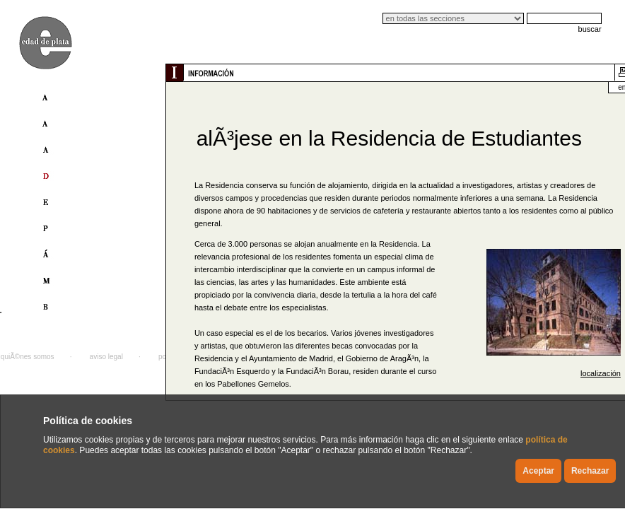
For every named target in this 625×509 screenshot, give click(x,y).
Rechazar (590, 471)
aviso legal (106, 357)
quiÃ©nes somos (27, 357)
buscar (590, 29)
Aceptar (538, 471)
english (592, 87)
